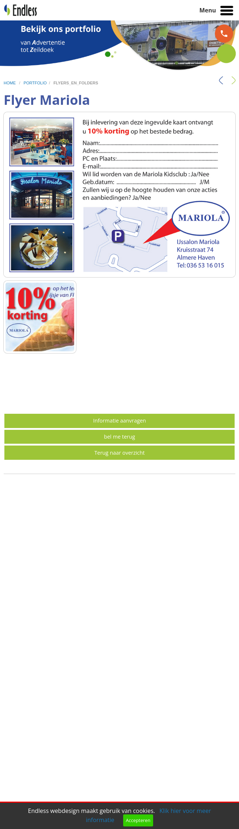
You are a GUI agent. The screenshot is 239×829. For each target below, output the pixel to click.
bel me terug (119, 436)
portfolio (34, 83)
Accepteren (138, 820)
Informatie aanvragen (119, 420)
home (10, 83)
